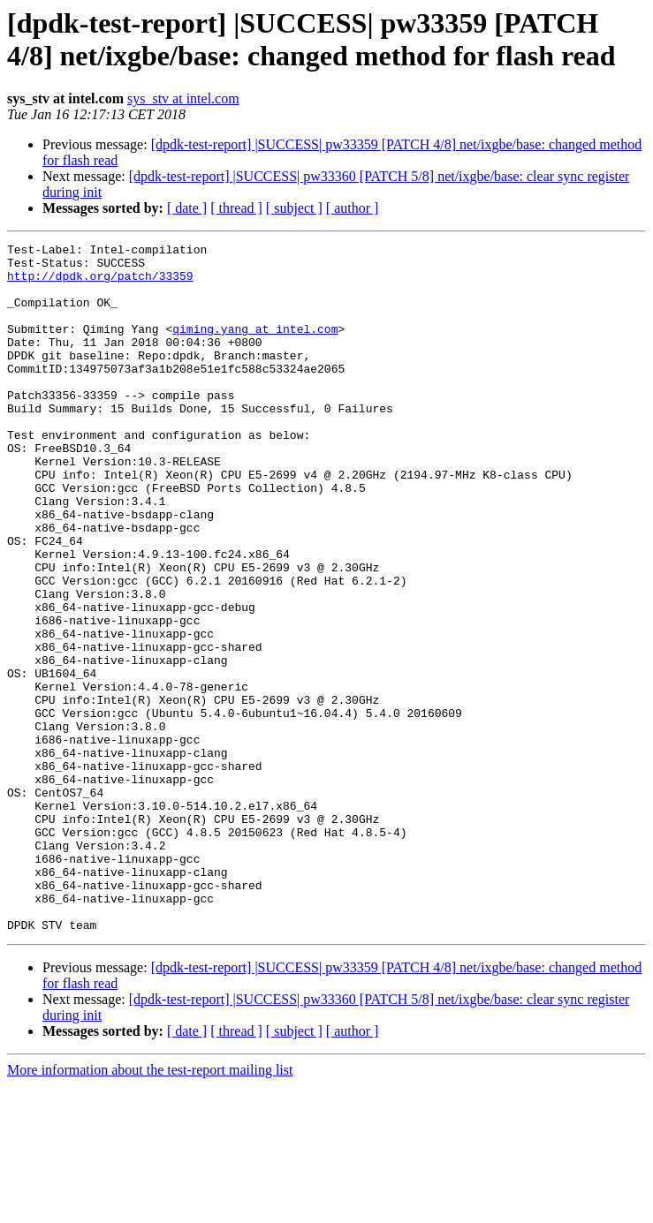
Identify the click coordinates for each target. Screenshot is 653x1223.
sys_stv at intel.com (183, 98)
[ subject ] (294, 207)
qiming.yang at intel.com (255, 347)
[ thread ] (236, 207)
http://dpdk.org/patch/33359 (100, 283)
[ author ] (352, 207)
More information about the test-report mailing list (149, 1207)
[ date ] (187, 207)
